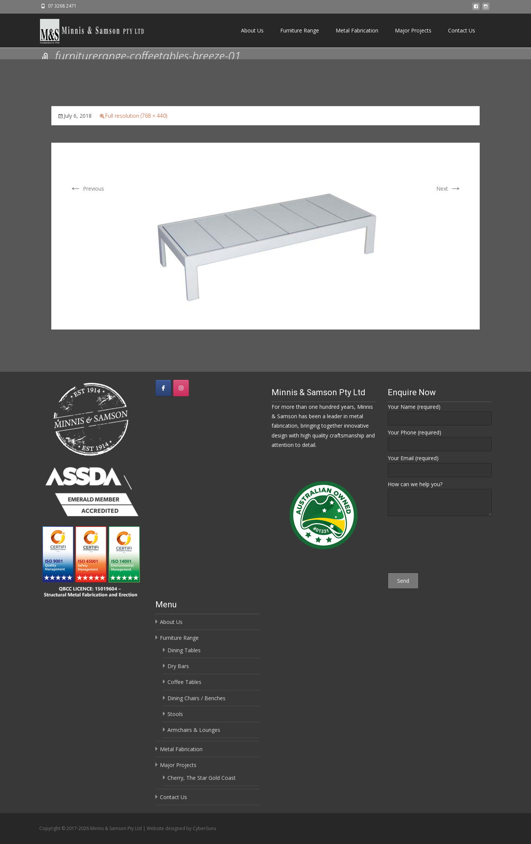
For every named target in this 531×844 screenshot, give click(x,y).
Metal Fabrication (357, 30)
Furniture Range (299, 30)
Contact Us (461, 30)
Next (449, 188)
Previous (86, 188)
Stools (175, 714)
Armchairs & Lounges (193, 729)
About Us (252, 30)
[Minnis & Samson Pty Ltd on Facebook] (163, 388)
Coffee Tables (184, 681)
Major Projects (413, 30)
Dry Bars (178, 666)
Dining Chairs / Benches (196, 698)
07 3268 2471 (62, 6)
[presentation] (440, 545)
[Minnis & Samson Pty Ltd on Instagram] (181, 388)
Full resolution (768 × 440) (136, 115)
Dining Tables (184, 650)
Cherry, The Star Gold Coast (201, 777)
